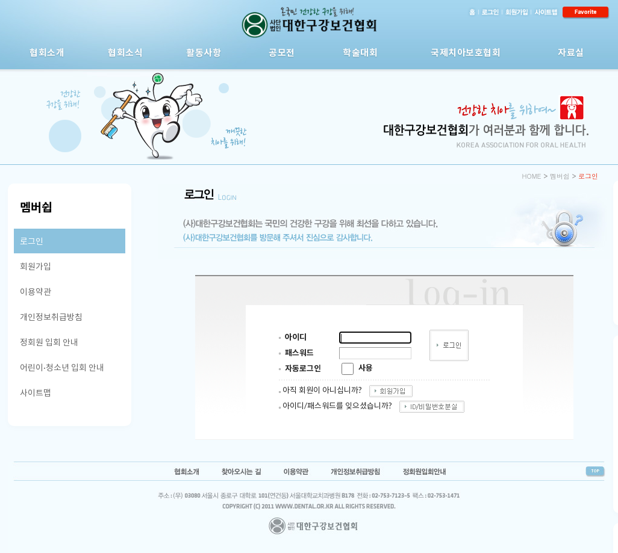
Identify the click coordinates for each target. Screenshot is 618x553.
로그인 (31, 241)
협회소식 (125, 52)
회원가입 (35, 266)
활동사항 (203, 52)
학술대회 (360, 52)
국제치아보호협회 (466, 52)
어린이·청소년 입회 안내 (62, 367)
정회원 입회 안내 (49, 342)
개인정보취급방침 (51, 317)
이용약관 (35, 291)
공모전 (282, 52)
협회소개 (47, 52)
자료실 (571, 52)
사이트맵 (35, 393)
